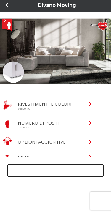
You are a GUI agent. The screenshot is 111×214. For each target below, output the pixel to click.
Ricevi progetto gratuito (53, 170)
